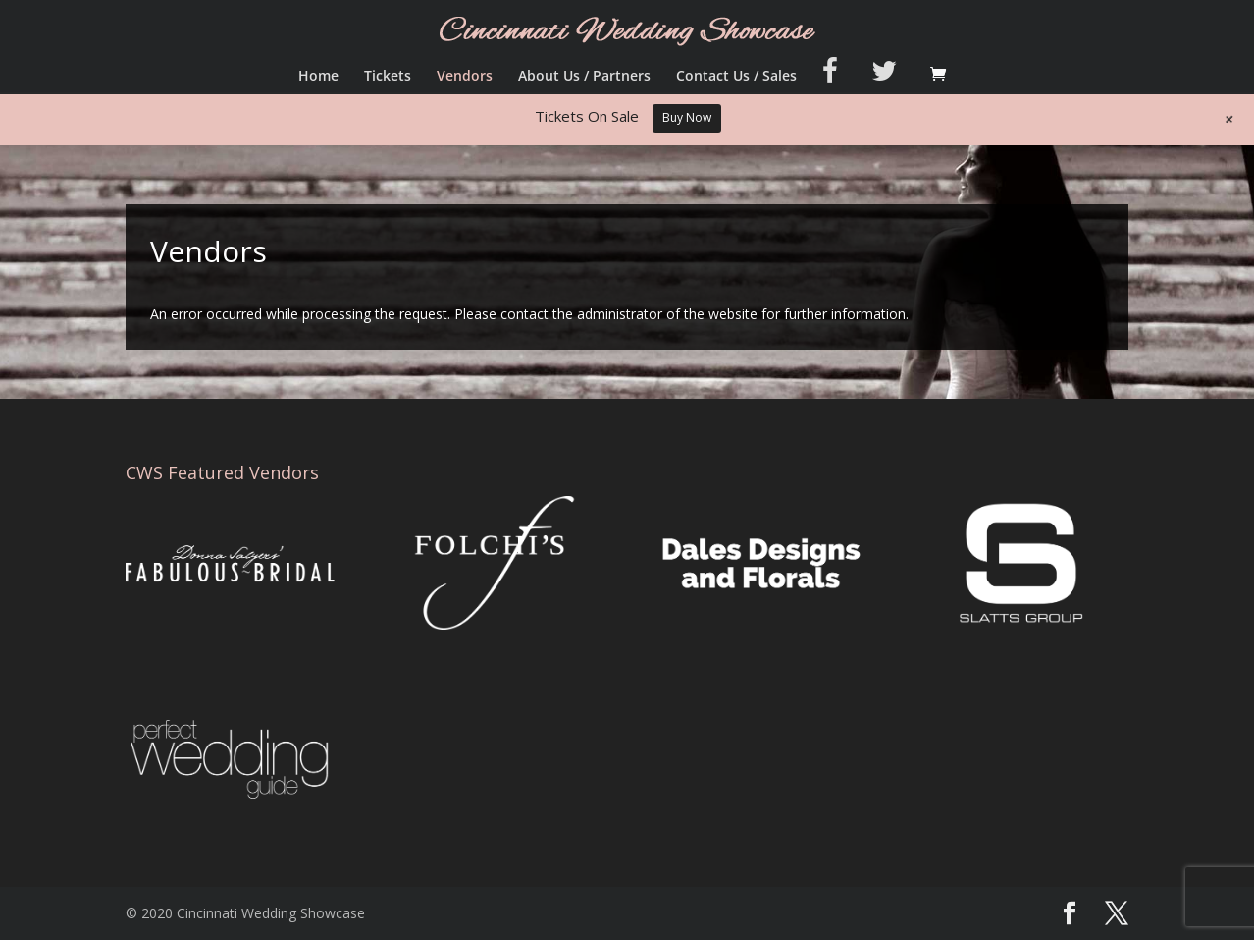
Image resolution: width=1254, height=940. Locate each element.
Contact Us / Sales (736, 76)
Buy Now (686, 117)
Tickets (387, 76)
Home (318, 76)
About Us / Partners (584, 76)
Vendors (465, 76)
